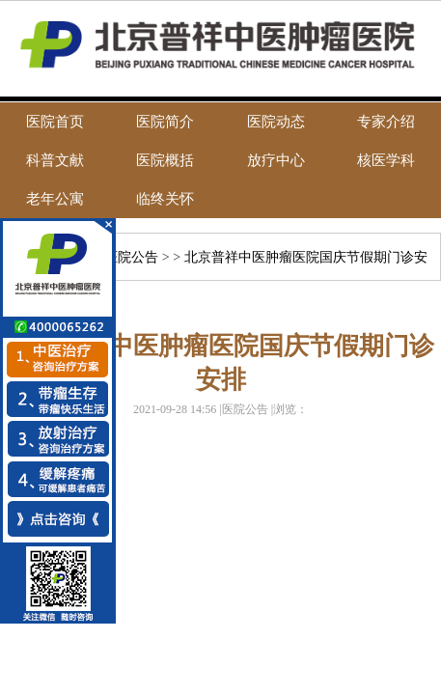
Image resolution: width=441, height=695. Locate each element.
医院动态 (276, 121)
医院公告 (131, 257)
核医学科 (386, 160)
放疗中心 (276, 160)
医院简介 (165, 121)
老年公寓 (55, 199)
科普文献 (55, 160)
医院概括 (165, 160)
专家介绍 (386, 121)
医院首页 (55, 121)
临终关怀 (165, 199)
